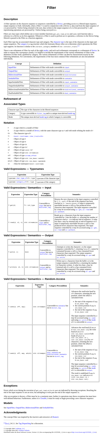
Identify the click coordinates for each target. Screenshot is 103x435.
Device (60, 24)
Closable (43, 398)
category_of (21, 182)
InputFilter (12, 67)
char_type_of (21, 178)
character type (59, 42)
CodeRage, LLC (20, 428)
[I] (7, 424)
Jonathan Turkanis (24, 430)
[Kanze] (55, 417)
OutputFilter (13, 71)
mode (94, 320)
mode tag (71, 113)
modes (45, 50)
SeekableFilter (13, 78)
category (24, 44)
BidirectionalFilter (15, 75)
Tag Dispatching (25, 424)
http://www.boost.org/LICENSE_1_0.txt (84, 432)
